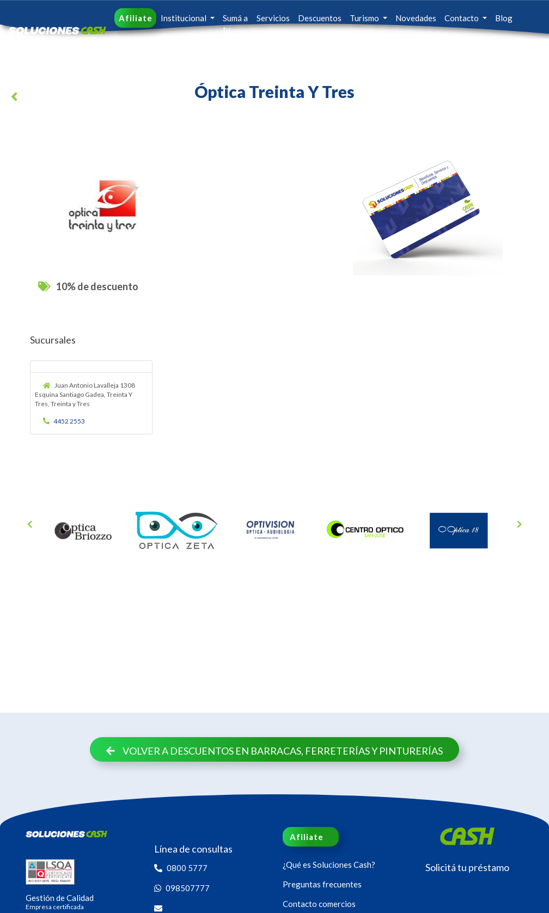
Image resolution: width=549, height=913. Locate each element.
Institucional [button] (184, 18)
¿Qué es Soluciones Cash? (329, 864)
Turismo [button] (365, 18)
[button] (16, 98)
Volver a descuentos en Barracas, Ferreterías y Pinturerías (274, 751)
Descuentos (319, 18)
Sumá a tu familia (235, 29)
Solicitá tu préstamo (467, 867)
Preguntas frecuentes (322, 884)
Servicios (273, 18)
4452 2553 (64, 421)
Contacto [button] (462, 18)
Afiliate (135, 18)
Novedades (415, 18)
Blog (504, 18)
